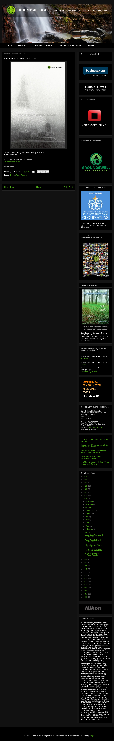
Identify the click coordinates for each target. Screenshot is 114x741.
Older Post (68, 187)
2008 (86, 591)
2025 (86, 480)
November (89, 504)
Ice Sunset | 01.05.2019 (93, 550)
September (90, 510)
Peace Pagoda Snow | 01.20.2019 (93, 541)
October (89, 507)
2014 (86, 572)
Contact (90, 45)
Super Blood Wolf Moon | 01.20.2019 (94, 536)
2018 (86, 560)
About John (23, 45)
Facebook (84, 359)
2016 (86, 566)
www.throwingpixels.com (89, 372)
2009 (86, 588)
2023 (86, 486)
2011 (86, 581)
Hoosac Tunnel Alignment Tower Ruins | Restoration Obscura (95, 446)
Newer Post (9, 187)
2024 (86, 483)
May (87, 520)
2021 (86, 492)
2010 (86, 585)
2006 (86, 597)
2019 (86, 498)
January (89, 532)
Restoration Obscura (43, 45)
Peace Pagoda (21, 175)
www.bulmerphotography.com (12, 161)
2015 (86, 569)
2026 (86, 477)
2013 (86, 575)
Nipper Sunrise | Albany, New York (93, 546)
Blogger (92, 736)
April (87, 523)
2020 (86, 495)
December (89, 501)
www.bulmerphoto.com (96, 428)
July (87, 517)
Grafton (12, 175)
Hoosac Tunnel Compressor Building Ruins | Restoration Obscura (94, 452)
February (89, 529)
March (88, 526)
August (88, 514)
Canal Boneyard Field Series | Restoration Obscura (91, 457)
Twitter (83, 364)
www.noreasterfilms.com (10, 164)
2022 (86, 489)
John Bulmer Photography (69, 45)
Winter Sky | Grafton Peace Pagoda (92, 554)
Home (9, 45)
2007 (86, 594)
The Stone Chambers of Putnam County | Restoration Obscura (95, 463)
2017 (86, 563)
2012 (86, 578)
